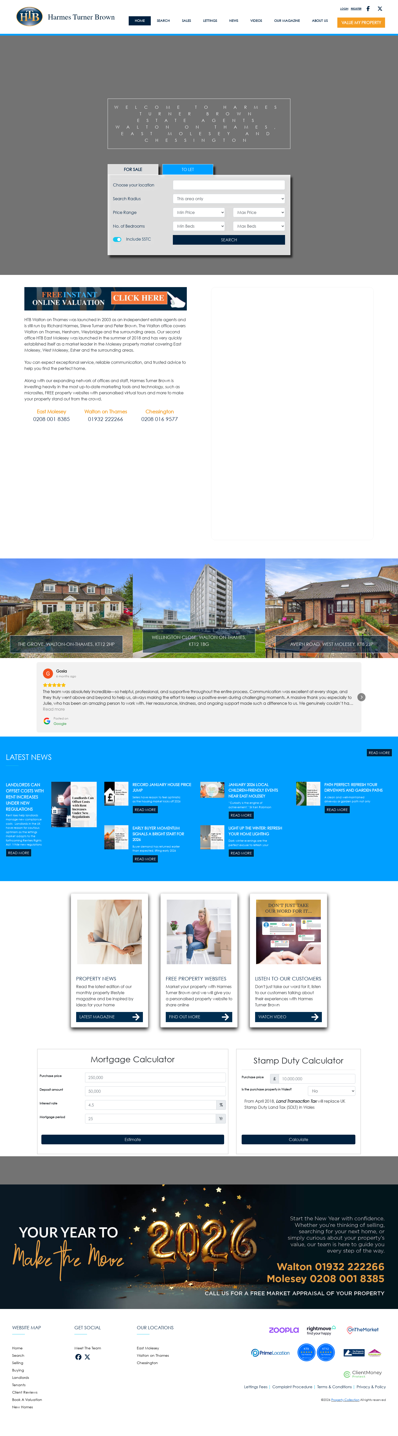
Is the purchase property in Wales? (267, 1153)
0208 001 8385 (51, 419)
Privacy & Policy (371, 1422)
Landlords (20, 1413)
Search (163, 21)
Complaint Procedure (292, 1422)
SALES (186, 21)
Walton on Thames (153, 1391)
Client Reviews (24, 1428)
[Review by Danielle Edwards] (138, 734)
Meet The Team (87, 1383)
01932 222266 (105, 419)
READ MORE (379, 816)
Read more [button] (54, 772)
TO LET (188, 169)
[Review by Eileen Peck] (264, 734)
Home (17, 1383)
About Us (320, 21)
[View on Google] (48, 737)
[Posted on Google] (55, 785)
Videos (256, 21)
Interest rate (48, 1167)
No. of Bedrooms (129, 226)
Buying (18, 1405)
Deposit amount (51, 1153)
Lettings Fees (256, 1422)
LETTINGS (210, 21)
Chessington (147, 1398)
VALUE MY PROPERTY (361, 22)
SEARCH (229, 239)
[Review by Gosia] (61, 734)
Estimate (133, 1203)
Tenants (18, 1420)
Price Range (125, 212)
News (233, 21)
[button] (36, 761)
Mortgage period (52, 1181)
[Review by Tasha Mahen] (332, 734)
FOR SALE (133, 169)
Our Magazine (287, 21)
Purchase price (51, 1140)
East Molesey (148, 1383)
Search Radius (127, 198)
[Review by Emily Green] (199, 734)
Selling (17, 1398)
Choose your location (133, 185)
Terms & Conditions (334, 1422)
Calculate (298, 1203)
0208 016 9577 (159, 419)
